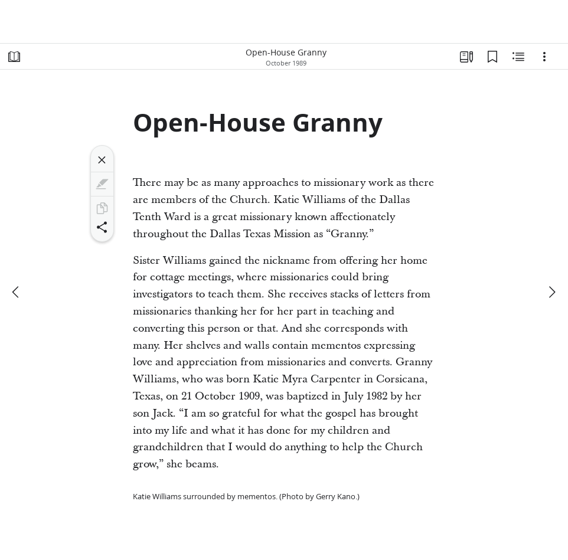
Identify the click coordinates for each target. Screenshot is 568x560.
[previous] (16, 292)
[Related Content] (518, 57)
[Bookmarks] (492, 57)
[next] (551, 292)
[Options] (544, 57)
